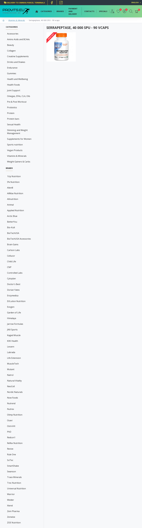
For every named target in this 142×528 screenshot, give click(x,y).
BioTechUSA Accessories (19, 238)
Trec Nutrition (14, 482)
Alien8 (10, 187)
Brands (9, 168)
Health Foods (13, 84)
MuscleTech (13, 363)
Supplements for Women (19, 139)
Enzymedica (12, 295)
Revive (10, 448)
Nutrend (11, 403)
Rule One (11, 454)
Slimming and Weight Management (17, 132)
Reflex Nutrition (14, 443)
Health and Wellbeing (17, 79)
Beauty (10, 45)
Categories (12, 27)
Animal (10, 204)
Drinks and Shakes (16, 62)
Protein (10, 113)
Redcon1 (11, 437)
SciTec (10, 460)
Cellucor (11, 255)
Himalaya (11, 318)
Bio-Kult (11, 227)
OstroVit (11, 426)
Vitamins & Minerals (16, 20)
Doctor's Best (13, 284)
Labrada (11, 352)
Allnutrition (12, 199)
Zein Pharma (13, 511)
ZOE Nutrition (14, 522)
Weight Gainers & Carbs (18, 161)
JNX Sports (12, 329)
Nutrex (10, 409)
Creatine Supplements (18, 56)
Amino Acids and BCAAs (18, 39)
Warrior (11, 494)
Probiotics (12, 107)
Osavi (9, 420)
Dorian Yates (13, 289)
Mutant (10, 369)
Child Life (11, 261)
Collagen (11, 50)
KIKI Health (12, 341)
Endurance (12, 67)
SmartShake (13, 465)
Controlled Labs (14, 272)
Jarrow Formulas (15, 324)
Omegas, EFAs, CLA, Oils (18, 96)
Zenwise (11, 516)
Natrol (10, 375)
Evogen (10, 306)
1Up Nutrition (14, 176)
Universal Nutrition (16, 488)
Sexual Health (13, 124)
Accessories (12, 33)
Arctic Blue (12, 216)
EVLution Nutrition (16, 301)
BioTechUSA (13, 233)
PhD (9, 431)
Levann (10, 346)
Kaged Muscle (14, 335)
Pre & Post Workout (16, 101)
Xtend (10, 505)
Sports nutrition (15, 144)
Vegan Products (14, 150)
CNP (9, 267)
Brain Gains (12, 244)
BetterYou (12, 221)
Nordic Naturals (15, 392)
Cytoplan (11, 278)
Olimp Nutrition (14, 414)
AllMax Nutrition (15, 193)
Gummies (11, 73)
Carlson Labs (13, 250)
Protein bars (13, 118)
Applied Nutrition (15, 210)
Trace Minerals (14, 477)
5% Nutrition (13, 182)
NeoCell (11, 386)
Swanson (11, 471)
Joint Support (13, 90)
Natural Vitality (14, 380)
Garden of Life (14, 312)
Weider (10, 499)
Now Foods (12, 397)
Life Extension (14, 358)
